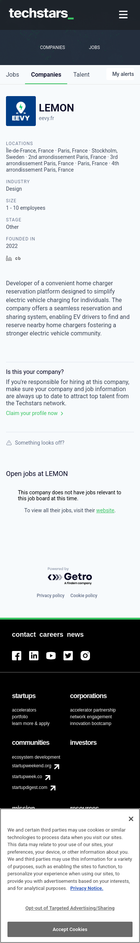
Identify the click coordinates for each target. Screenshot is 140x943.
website (105, 510)
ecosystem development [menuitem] (36, 757)
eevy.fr (46, 118)
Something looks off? (35, 443)
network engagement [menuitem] (91, 716)
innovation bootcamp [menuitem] (91, 723)
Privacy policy (50, 595)
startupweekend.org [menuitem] (31, 765)
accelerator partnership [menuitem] (93, 710)
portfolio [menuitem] (20, 716)
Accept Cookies (70, 933)
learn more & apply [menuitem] (31, 723)
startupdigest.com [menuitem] (29, 787)
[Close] (131, 823)
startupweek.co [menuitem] (27, 776)
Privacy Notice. (86, 893)
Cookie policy (84, 595)
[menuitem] (124, 15)
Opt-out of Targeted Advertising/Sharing (70, 912)
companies (46, 74)
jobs (12, 74)
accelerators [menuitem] (24, 710)
